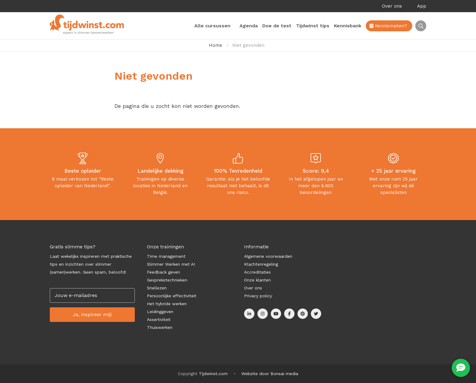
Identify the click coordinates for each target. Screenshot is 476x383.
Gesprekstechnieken (167, 280)
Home (215, 45)
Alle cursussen (212, 26)
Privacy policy (258, 295)
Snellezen (157, 287)
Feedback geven (163, 272)
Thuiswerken (159, 327)
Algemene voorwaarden (268, 256)
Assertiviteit (159, 319)
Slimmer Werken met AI (171, 264)
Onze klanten (257, 280)
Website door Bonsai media (269, 373)
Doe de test (276, 26)
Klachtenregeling (261, 264)
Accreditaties (257, 272)
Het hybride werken (167, 303)
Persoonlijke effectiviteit (171, 295)
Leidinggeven (160, 311)
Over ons (392, 6)
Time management (166, 256)
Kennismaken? (388, 26)
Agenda (249, 26)
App (421, 6)
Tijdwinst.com (213, 373)
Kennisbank (347, 26)
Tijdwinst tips (312, 26)
